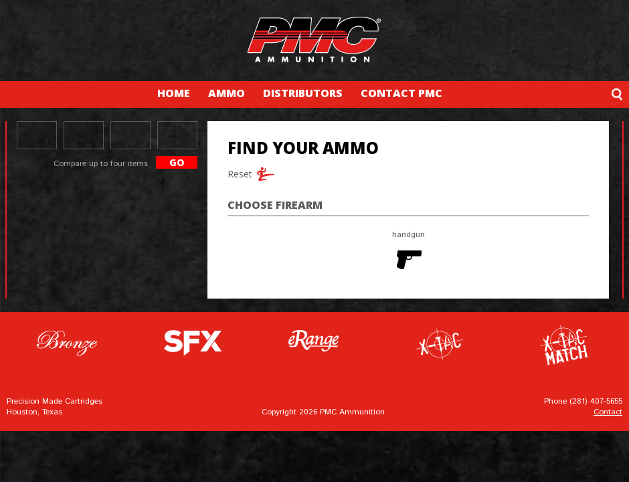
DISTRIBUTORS (303, 93)
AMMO (226, 93)
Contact (608, 412)
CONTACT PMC (401, 93)
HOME (173, 93)
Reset (238, 173)
